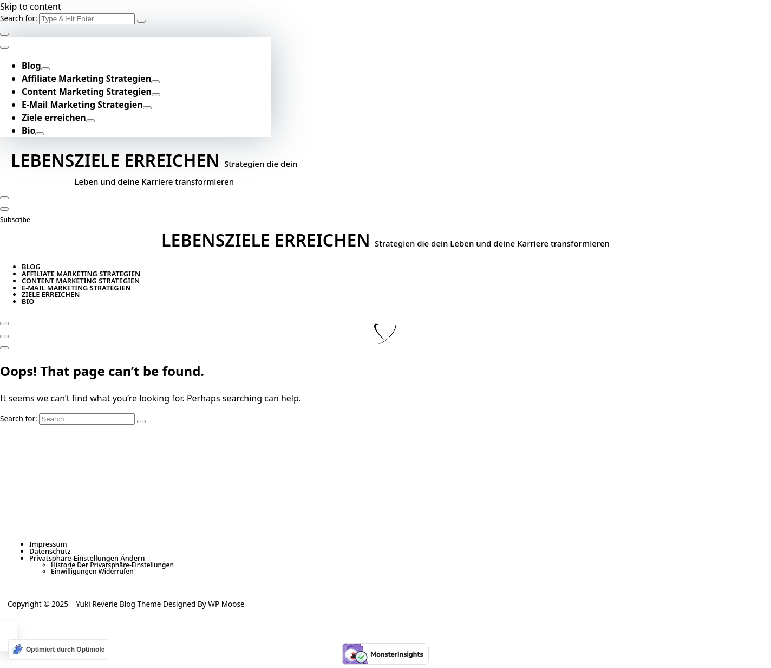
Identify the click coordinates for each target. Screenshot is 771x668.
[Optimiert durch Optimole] (58, 649)
